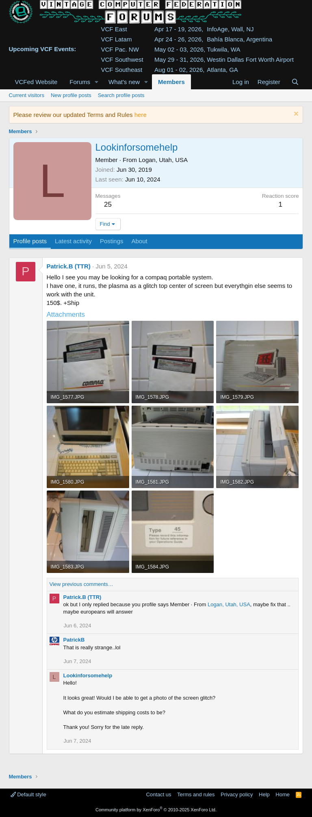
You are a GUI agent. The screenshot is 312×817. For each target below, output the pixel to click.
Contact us (158, 794)
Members (171, 81)
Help (264, 794)
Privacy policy (237, 794)
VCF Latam (116, 39)
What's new (124, 81)
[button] (96, 81)
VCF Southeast (122, 69)
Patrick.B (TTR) (69, 266)
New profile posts (71, 95)
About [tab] (139, 241)
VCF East (114, 29)
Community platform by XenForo (156, 809)
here (140, 114)
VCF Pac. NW (120, 49)
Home (282, 794)
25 (108, 204)
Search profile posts (121, 95)
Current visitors (26, 95)
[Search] (295, 81)
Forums (79, 81)
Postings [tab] (112, 241)
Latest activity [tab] (73, 241)
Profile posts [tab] (30, 241)
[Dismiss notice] (295, 114)
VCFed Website (36, 81)
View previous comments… (81, 584)
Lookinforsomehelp (88, 675)
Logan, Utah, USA (163, 159)
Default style (28, 794)
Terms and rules (195, 794)
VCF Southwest (122, 59)
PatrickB (74, 640)
